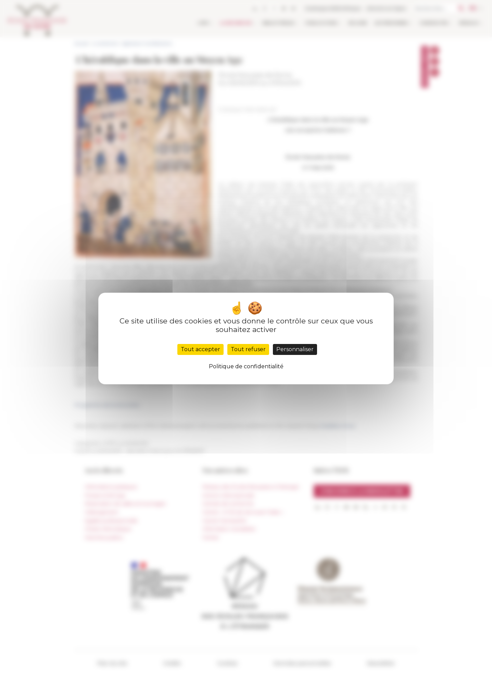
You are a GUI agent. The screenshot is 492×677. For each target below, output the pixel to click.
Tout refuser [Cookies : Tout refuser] (248, 349)
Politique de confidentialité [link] (246, 366)
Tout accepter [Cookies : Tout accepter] (200, 349)
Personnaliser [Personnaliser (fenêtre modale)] (295, 349)
